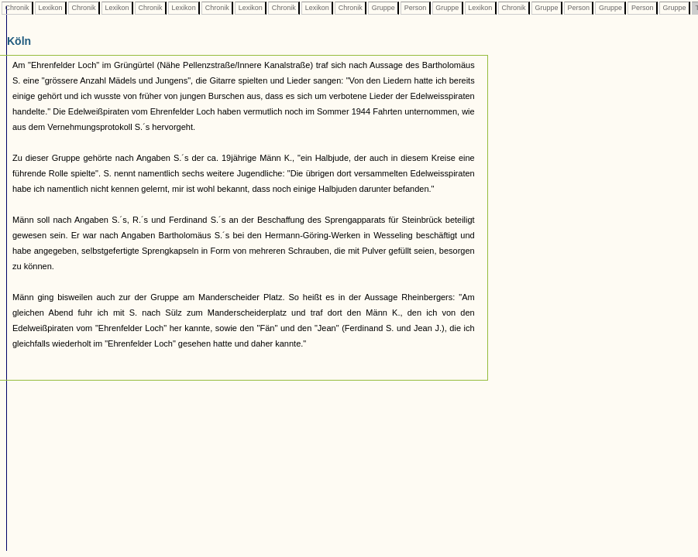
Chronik (17, 8)
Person (415, 8)
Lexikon (50, 8)
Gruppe (383, 8)
